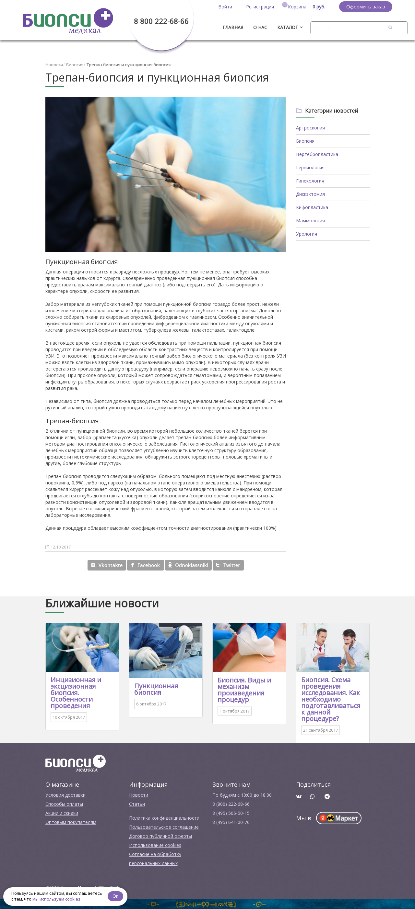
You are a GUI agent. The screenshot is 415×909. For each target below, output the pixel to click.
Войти (225, 7)
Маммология (310, 220)
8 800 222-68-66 (161, 21)
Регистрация (260, 7)
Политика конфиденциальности (164, 818)
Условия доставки (65, 795)
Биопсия (74, 65)
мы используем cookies (56, 899)
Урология (306, 234)
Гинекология (310, 181)
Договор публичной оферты (160, 836)
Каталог (287, 27)
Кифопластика (312, 207)
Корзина (297, 7)
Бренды (322, 27)
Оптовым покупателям (70, 822)
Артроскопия (310, 128)
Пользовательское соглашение (164, 827)
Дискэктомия (310, 194)
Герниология (310, 167)
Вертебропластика (317, 154)
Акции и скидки (61, 813)
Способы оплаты (64, 804)
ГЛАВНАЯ (233, 27)
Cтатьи (137, 804)
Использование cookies (155, 845)
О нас (260, 27)
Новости (54, 65)
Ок (116, 896)
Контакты (354, 27)
